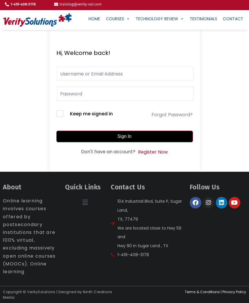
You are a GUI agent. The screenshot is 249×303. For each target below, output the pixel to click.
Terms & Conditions (202, 291)
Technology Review (160, 19)
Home (94, 19)
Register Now (153, 152)
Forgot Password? (172, 114)
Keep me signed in (91, 113)
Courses (118, 19)
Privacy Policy (234, 291)
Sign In (124, 136)
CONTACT (233, 19)
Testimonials (203, 19)
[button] (85, 202)
